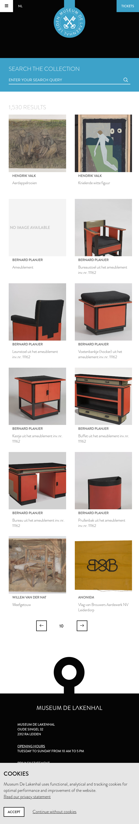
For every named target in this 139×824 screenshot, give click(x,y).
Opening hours (31, 746)
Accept (14, 811)
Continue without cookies (54, 812)
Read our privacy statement (27, 797)
